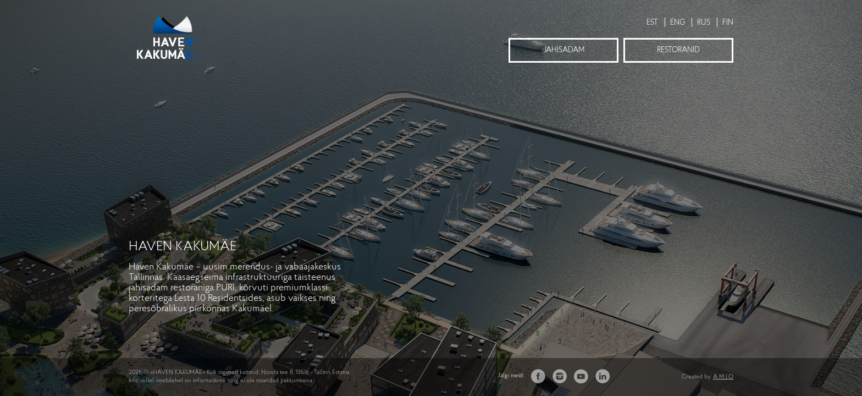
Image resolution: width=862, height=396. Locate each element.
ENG (677, 23)
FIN (727, 23)
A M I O (723, 377)
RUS (703, 23)
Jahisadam (563, 50)
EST (652, 23)
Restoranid (678, 50)
